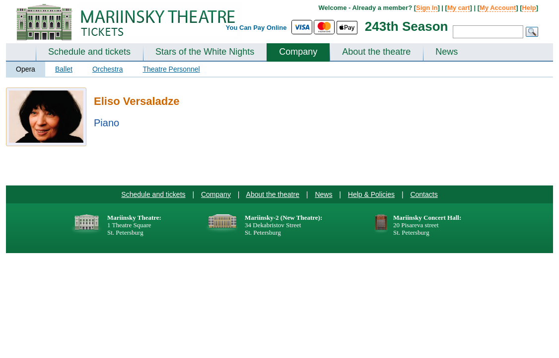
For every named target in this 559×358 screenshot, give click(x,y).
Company (298, 52)
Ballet (63, 69)
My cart (458, 7)
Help (529, 7)
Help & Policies (371, 194)
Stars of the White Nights (204, 52)
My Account (498, 7)
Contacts (423, 194)
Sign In (426, 7)
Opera (25, 69)
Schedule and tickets (89, 52)
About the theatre (376, 52)
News (446, 52)
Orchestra (107, 69)
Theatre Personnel (171, 69)
